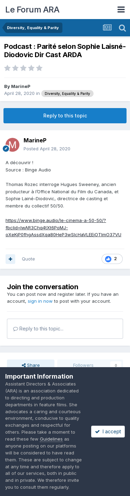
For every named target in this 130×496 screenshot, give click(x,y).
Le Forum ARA (32, 10)
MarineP (21, 86)
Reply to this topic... (38, 328)
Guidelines (51, 439)
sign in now (40, 301)
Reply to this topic (65, 115)
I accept (108, 431)
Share (31, 365)
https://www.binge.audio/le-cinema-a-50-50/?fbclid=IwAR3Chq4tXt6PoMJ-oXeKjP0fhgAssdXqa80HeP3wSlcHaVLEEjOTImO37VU (63, 228)
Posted (47, 148)
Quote (28, 259)
